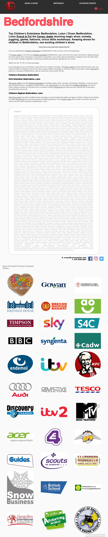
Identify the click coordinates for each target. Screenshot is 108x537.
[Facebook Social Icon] (90, 259)
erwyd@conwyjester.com (75, 258)
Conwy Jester (45, 36)
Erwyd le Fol (24, 36)
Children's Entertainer (27, 33)
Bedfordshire (38, 21)
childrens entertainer (40, 55)
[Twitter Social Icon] (101, 259)
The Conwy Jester (15, 83)
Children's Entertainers (33, 51)
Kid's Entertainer (16, 79)
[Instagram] (96, 259)
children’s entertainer (80, 85)
